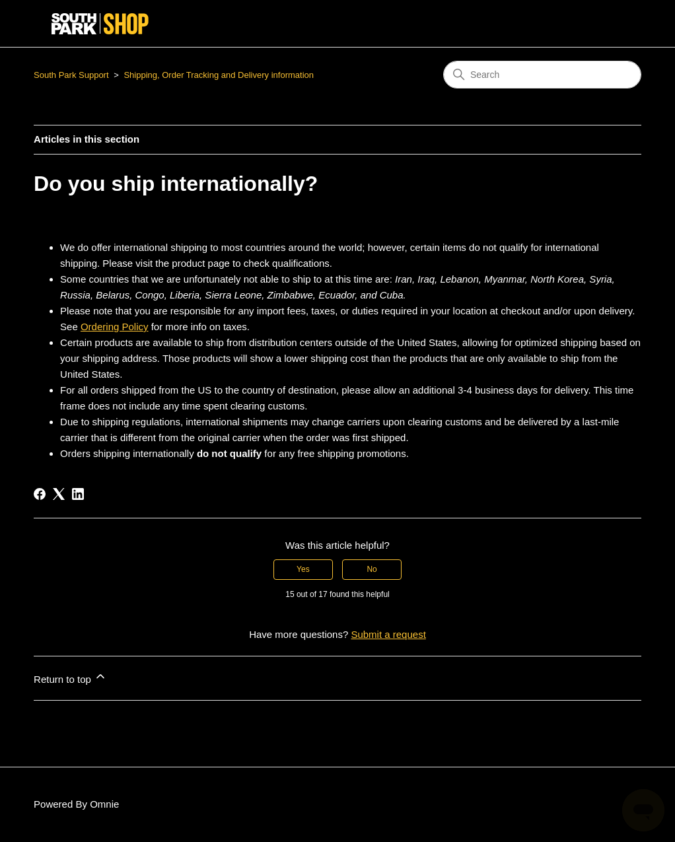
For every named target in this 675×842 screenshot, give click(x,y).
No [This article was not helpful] (371, 569)
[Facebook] (40, 494)
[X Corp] (59, 494)
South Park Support (71, 75)
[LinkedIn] (78, 494)
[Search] (542, 74)
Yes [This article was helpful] (303, 569)
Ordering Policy (115, 326)
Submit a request (388, 634)
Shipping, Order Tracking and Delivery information (219, 75)
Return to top (70, 677)
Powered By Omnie (76, 804)
